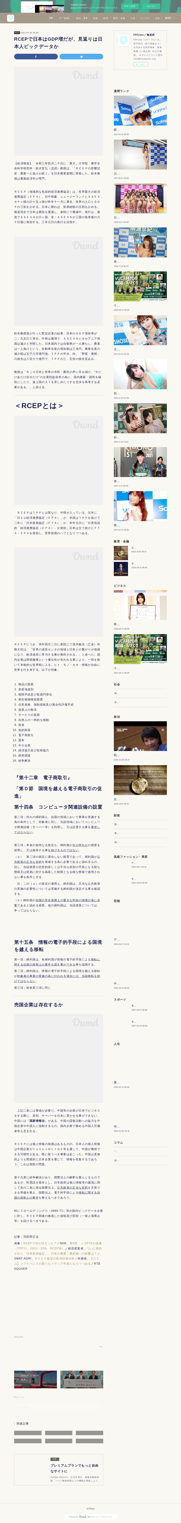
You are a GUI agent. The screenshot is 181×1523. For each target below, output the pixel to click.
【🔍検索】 (74, 17)
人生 (143, 17)
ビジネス (155, 17)
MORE (168, 17)
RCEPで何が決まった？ (40, 1243)
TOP (61, 17)
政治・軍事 (92, 17)
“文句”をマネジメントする (128, 1262)
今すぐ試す (130, 6)
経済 (115, 17)
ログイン (151, 6)
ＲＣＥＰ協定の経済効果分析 (55, 1258)
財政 (105, 17)
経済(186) (19, 1337)
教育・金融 (129, 17)
